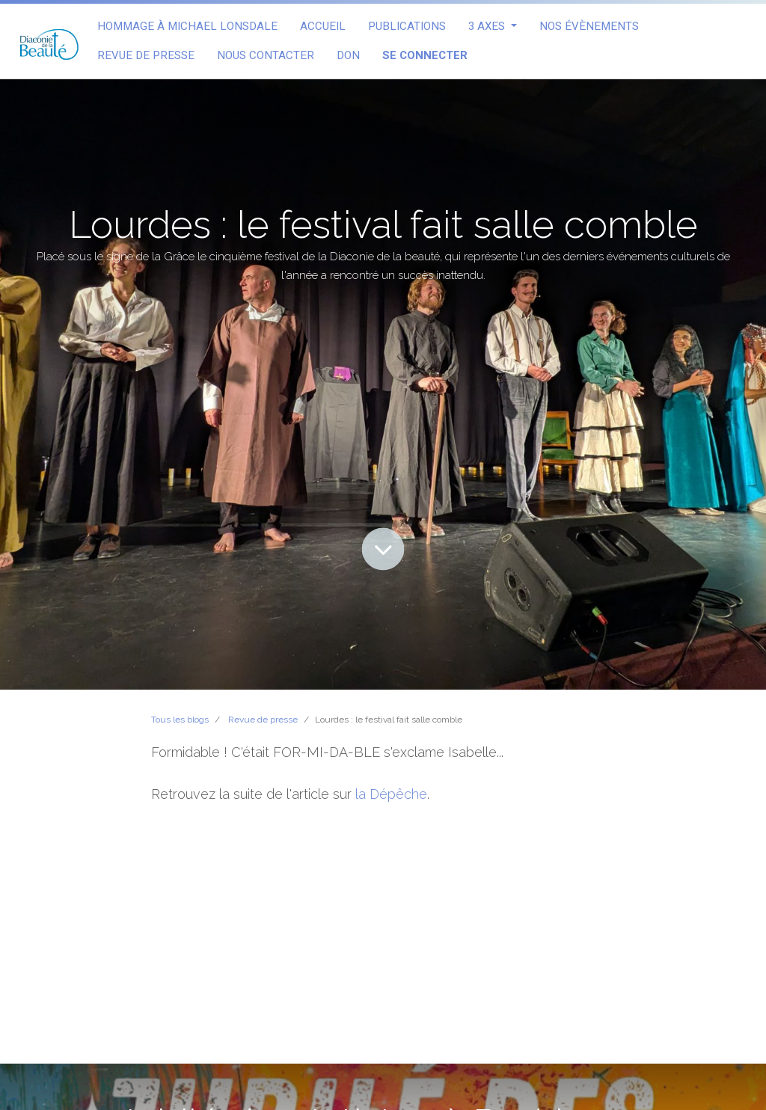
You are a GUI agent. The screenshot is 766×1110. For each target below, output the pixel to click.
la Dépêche (391, 794)
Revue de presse (263, 719)
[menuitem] (187, 26)
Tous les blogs (180, 719)
